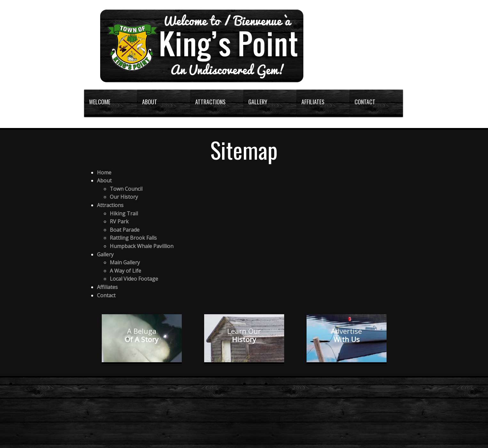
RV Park (119, 221)
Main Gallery (125, 262)
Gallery (105, 254)
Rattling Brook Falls (133, 237)
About (104, 180)
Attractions (110, 205)
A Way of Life (125, 270)
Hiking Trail (124, 213)
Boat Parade (125, 229)
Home (104, 172)
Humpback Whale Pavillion (141, 246)
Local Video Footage (134, 278)
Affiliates (107, 287)
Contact (106, 295)
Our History (124, 196)
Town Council (126, 188)
